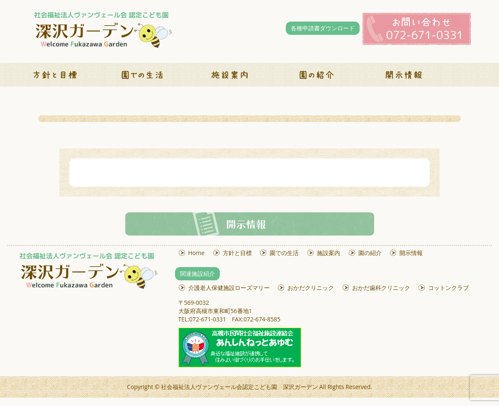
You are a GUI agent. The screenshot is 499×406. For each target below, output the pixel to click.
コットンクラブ (448, 288)
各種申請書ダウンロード (323, 28)
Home (196, 253)
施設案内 (328, 253)
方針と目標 (237, 253)
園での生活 (284, 253)
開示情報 (411, 253)
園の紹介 (370, 253)
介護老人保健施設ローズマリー (229, 288)
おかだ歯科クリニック (381, 288)
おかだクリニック (310, 288)
